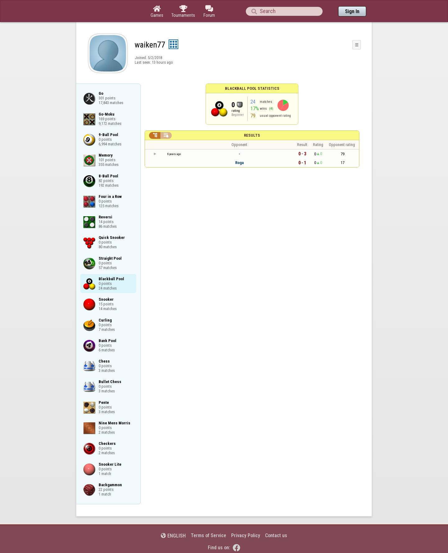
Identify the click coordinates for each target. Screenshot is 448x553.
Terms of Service (208, 535)
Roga (239, 162)
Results (252, 135)
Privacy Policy (245, 535)
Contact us (276, 535)
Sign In (352, 11)
